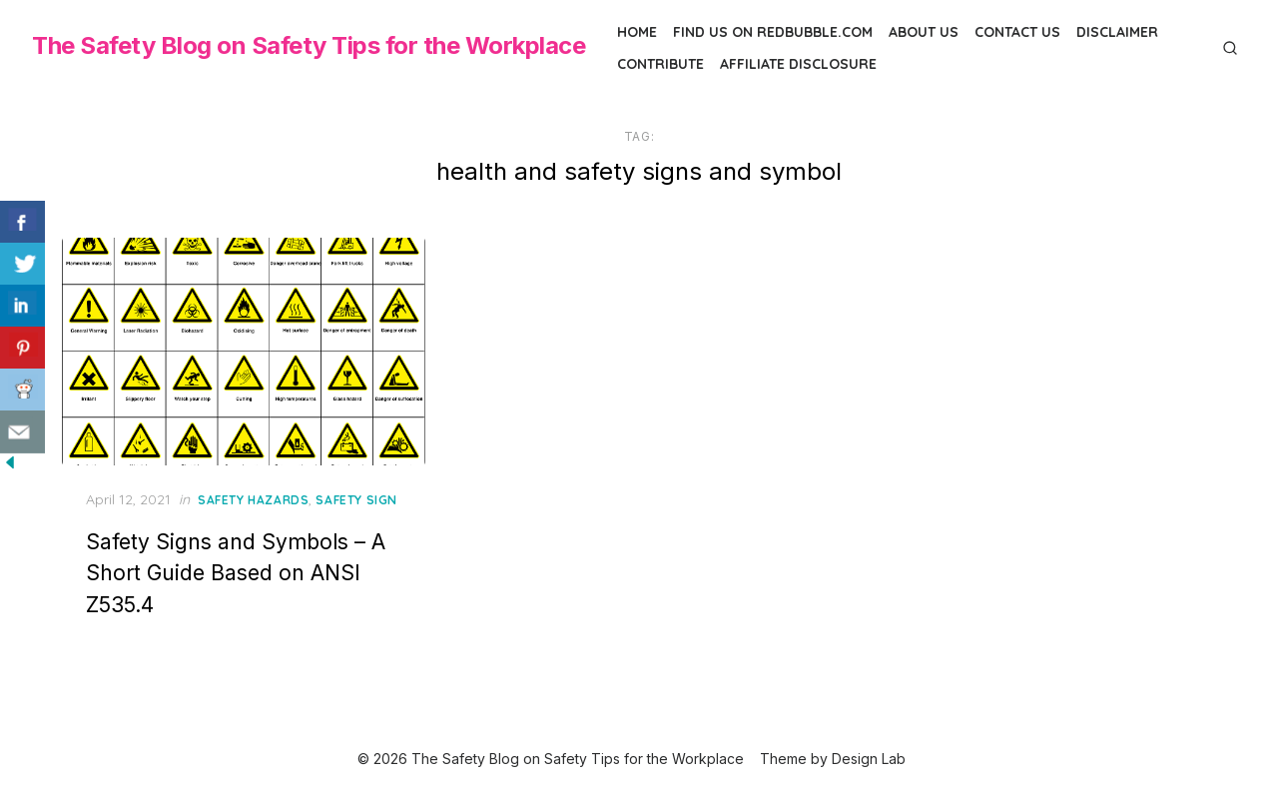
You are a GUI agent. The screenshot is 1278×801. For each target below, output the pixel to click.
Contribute (660, 64)
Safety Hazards (253, 499)
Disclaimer (1117, 32)
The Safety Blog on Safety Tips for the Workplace (308, 45)
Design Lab (869, 758)
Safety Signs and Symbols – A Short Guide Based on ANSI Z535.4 (235, 573)
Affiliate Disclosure (798, 64)
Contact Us (1017, 32)
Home (637, 32)
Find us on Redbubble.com (773, 32)
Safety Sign (356, 499)
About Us (923, 32)
